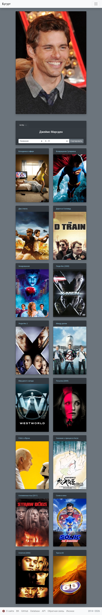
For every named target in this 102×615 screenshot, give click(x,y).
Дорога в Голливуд (63, 209)
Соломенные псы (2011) (28, 496)
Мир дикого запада (26, 381)
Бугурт (6, 4)
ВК (17, 611)
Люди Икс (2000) (62, 266)
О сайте (10, 611)
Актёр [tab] (23, 125)
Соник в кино (61, 496)
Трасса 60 (60, 553)
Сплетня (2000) (24, 553)
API (43, 611)
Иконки (70, 611)
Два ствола (23, 209)
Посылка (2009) (62, 381)
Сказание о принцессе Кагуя (67, 438)
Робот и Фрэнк (24, 438)
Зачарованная (24, 266)
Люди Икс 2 (23, 324)
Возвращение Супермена (66, 151)
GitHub (24, 611)
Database (35, 611)
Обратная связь (56, 611)
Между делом (61, 324)
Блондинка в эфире (26, 151)
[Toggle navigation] (96, 4)
